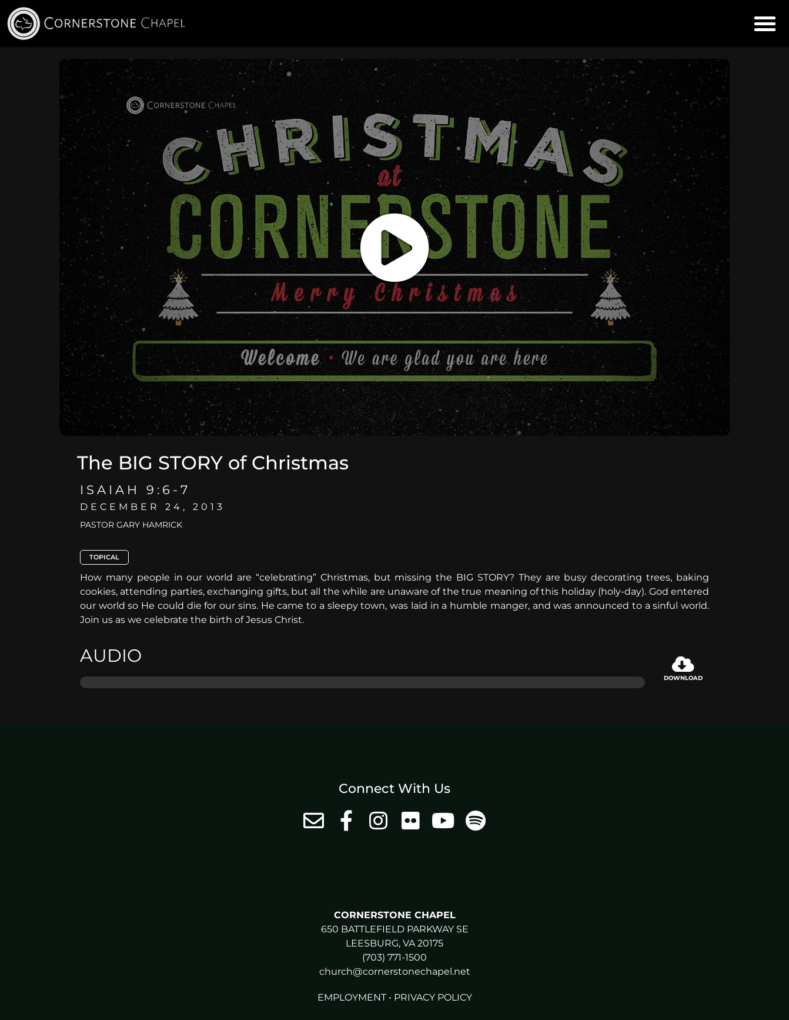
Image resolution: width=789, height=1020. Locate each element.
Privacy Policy (433, 997)
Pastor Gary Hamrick (131, 524)
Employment (351, 997)
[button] (765, 23)
